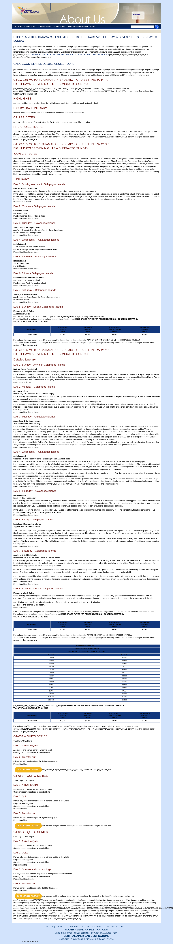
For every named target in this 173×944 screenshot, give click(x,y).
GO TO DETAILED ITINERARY (28, 770)
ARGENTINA (32, 55)
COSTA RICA (64, 939)
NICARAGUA (100, 939)
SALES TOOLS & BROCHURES (92, 927)
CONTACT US (61, 927)
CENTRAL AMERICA (100, 55)
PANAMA (110, 939)
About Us (17, 27)
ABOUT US (50, 927)
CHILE (48, 55)
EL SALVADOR (76, 939)
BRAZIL (42, 55)
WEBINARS (120, 927)
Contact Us (30, 27)
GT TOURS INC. (30, 13)
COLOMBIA (57, 55)
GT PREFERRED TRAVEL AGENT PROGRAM (71, 27)
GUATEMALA (88, 939)
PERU (88, 55)
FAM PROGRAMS (44, 27)
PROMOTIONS (73, 927)
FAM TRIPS (110, 927)
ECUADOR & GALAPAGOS (73, 55)
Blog (92, 27)
